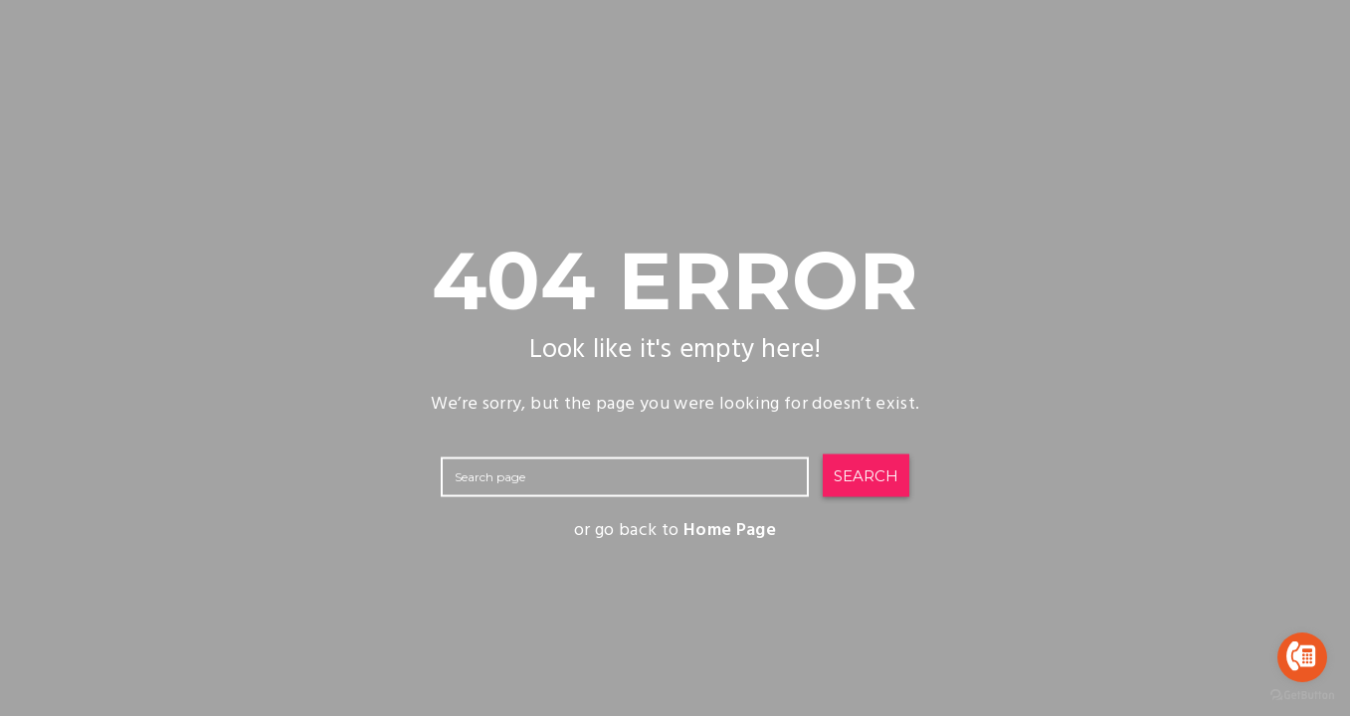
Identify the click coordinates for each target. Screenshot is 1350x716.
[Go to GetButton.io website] (1302, 695)
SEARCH (866, 474)
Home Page (729, 530)
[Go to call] (1302, 657)
